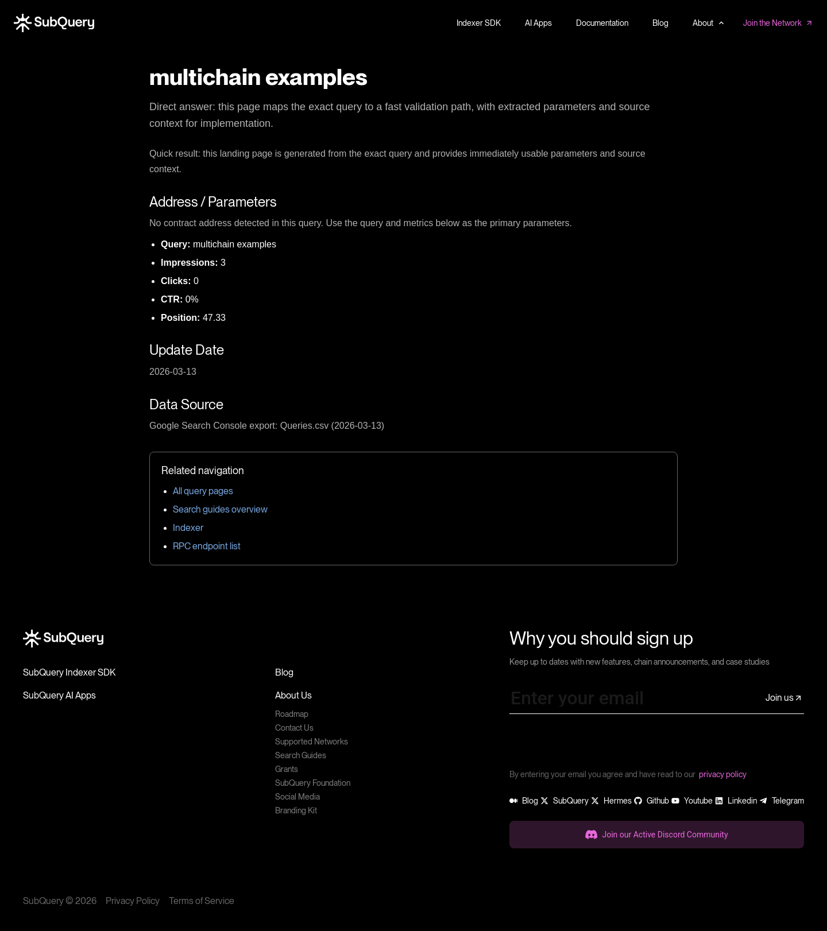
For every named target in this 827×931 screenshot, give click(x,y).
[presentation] (596, 745)
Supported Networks (311, 741)
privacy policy (723, 774)
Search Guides (300, 755)
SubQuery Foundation (312, 783)
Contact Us (294, 727)
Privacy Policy (133, 900)
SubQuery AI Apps (59, 695)
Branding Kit (296, 810)
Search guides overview (220, 509)
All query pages (203, 491)
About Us (293, 695)
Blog (284, 672)
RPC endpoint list (207, 546)
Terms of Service (201, 900)
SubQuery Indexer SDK (69, 672)
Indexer (188, 527)
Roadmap (291, 714)
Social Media (297, 796)
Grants (286, 769)
